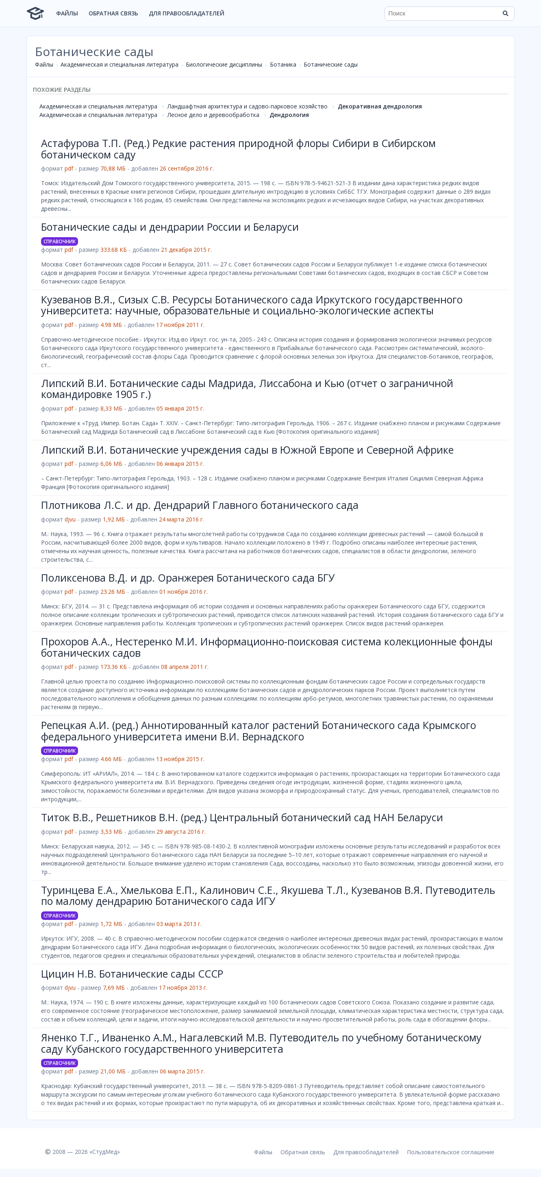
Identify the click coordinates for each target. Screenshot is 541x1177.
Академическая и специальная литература (119, 64)
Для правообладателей (186, 13)
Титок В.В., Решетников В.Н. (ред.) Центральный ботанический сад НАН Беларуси (242, 817)
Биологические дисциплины (224, 64)
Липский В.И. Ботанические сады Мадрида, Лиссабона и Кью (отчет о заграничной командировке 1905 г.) (247, 388)
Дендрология (289, 115)
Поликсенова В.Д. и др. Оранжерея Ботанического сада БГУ (188, 577)
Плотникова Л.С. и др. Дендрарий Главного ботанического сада (199, 505)
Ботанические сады (331, 64)
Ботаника (283, 64)
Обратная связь (113, 13)
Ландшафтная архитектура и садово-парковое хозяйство (247, 106)
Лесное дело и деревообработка (213, 115)
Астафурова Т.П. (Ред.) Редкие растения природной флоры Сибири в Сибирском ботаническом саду (238, 148)
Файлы (67, 13)
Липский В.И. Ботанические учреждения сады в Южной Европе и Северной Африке (247, 450)
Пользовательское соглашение (450, 1152)
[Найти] (505, 13)
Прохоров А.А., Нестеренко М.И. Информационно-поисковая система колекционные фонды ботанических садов (267, 647)
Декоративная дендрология (380, 106)
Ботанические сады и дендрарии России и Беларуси (170, 227)
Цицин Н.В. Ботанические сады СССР (132, 973)
